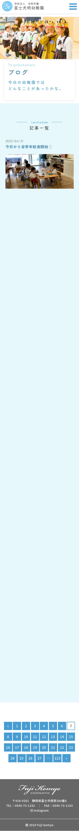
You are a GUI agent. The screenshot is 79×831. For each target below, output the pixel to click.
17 (17, 747)
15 (71, 736)
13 (53, 736)
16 (8, 747)
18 (26, 747)
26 (30, 758)
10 (26, 736)
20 (44, 747)
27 (39, 758)
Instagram (39, 810)
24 (13, 758)
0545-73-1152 (25, 805)
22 (62, 747)
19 (35, 747)
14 (62, 736)
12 (44, 736)
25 (22, 758)
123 (57, 758)
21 (53, 747)
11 (35, 736)
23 (71, 747)
